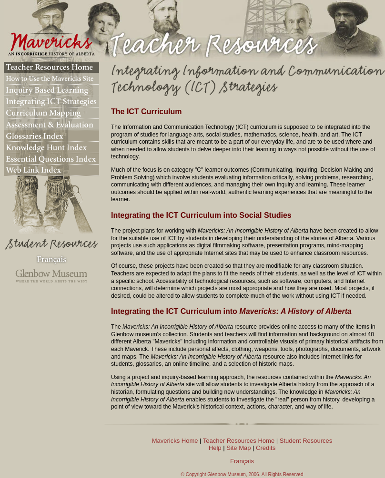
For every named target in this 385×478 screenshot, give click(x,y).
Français (242, 461)
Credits (265, 447)
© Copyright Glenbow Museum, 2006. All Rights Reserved (242, 474)
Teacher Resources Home (238, 440)
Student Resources (306, 440)
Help (215, 447)
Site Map (238, 447)
